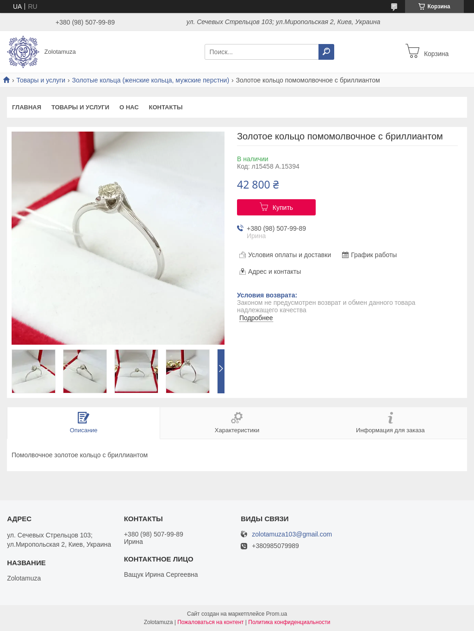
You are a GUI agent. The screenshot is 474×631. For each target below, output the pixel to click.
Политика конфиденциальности (289, 622)
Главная (26, 107)
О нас (129, 107)
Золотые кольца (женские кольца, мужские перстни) (151, 80)
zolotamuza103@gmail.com (292, 534)
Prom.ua (276, 614)
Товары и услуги (40, 80)
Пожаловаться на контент (210, 622)
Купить (283, 207)
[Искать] (326, 52)
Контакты (166, 107)
